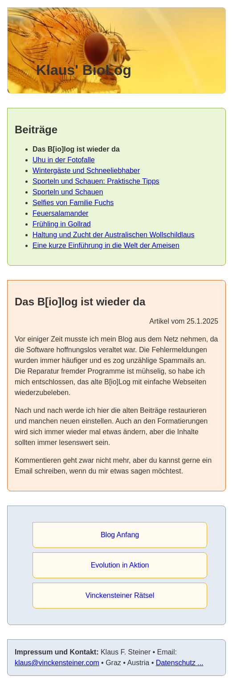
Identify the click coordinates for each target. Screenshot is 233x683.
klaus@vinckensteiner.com (57, 663)
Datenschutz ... (180, 663)
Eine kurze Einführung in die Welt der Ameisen (106, 245)
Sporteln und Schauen (68, 192)
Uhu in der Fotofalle (64, 160)
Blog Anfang (120, 535)
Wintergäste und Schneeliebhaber (86, 170)
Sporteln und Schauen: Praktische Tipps (96, 181)
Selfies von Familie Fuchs (73, 202)
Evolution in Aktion (120, 565)
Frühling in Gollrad (62, 224)
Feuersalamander (60, 213)
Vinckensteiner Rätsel (120, 595)
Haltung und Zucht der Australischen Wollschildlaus (113, 235)
